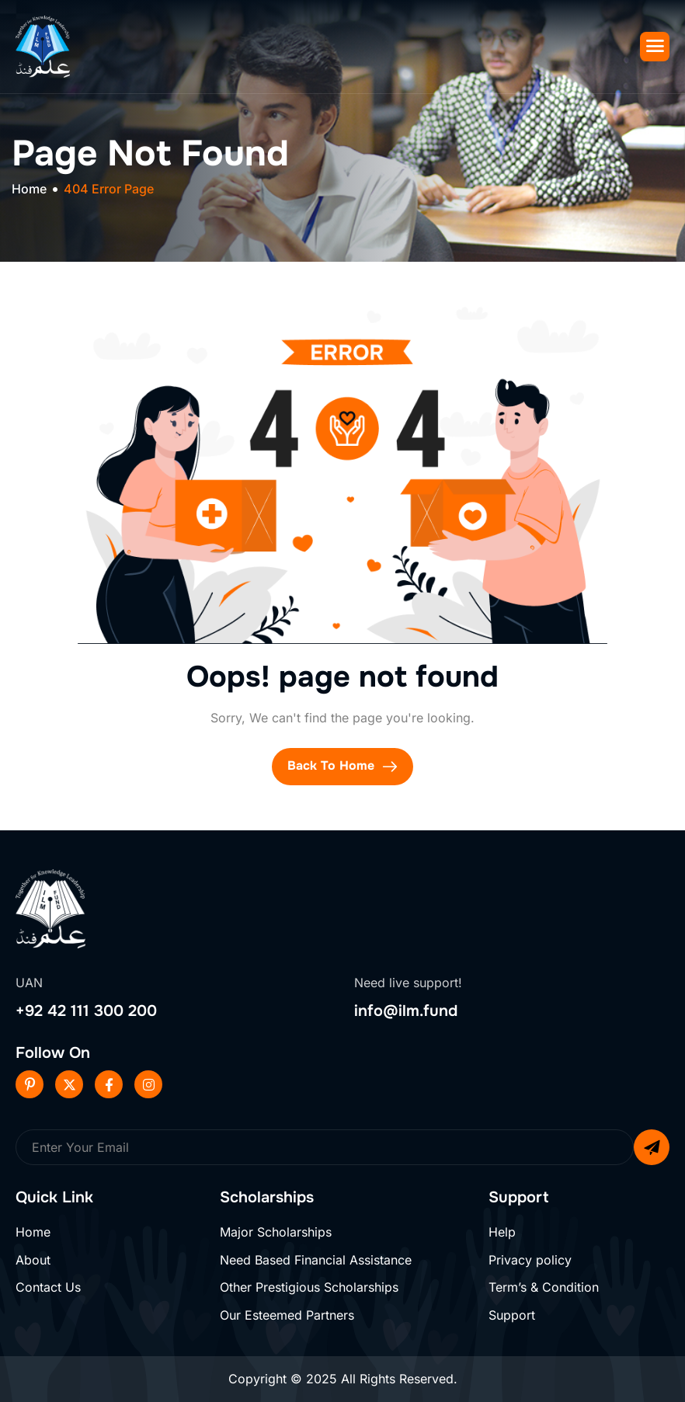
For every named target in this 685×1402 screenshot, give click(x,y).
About (33, 1260)
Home (33, 1232)
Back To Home (342, 765)
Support (512, 1315)
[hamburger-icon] (654, 46)
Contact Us (48, 1287)
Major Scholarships (276, 1232)
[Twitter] (69, 1084)
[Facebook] (109, 1084)
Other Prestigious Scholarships (309, 1287)
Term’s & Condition (544, 1287)
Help (502, 1232)
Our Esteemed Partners (287, 1315)
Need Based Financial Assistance (316, 1260)
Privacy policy (530, 1260)
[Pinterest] (29, 1084)
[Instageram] (148, 1084)
